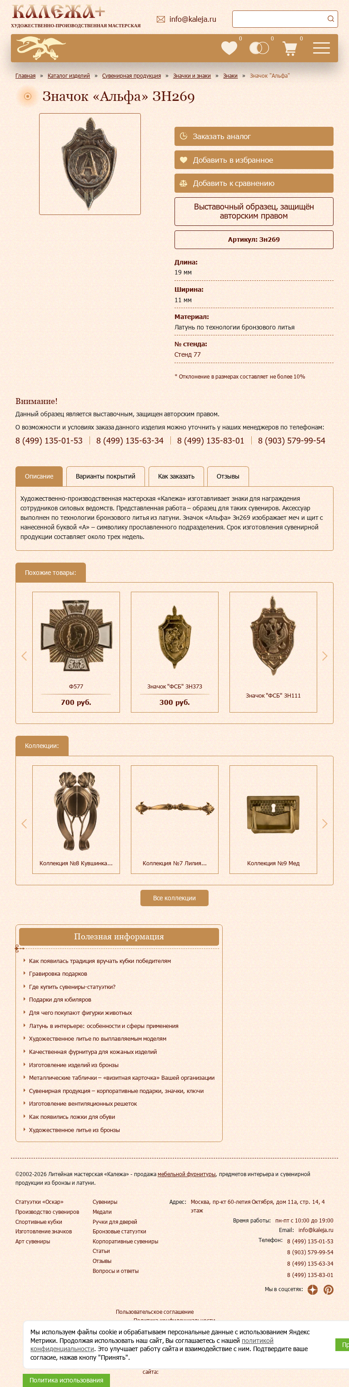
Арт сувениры (32, 1241)
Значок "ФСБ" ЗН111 (273, 695)
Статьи (101, 1250)
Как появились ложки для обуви (72, 1116)
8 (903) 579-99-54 (310, 1252)
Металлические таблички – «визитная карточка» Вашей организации (121, 1077)
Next (325, 655)
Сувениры (105, 1201)
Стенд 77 (187, 354)
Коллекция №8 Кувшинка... (76, 863)
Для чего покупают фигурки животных (80, 1012)
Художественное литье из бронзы (74, 1129)
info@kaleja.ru (316, 1230)
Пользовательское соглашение (155, 1311)
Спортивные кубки (38, 1221)
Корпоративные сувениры (125, 1241)
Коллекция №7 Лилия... (174, 863)
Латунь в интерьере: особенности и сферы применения (104, 1025)
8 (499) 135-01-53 (310, 1241)
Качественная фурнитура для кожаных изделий (93, 1051)
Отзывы (102, 1260)
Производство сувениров (47, 1211)
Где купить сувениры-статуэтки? (72, 986)
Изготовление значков (43, 1231)
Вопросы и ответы (116, 1270)
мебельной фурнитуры (186, 1174)
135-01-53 (49, 440)
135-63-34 (130, 440)
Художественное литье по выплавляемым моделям (97, 1038)
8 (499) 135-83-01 (310, 1275)
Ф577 (76, 686)
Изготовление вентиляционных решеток (83, 1103)
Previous (24, 655)
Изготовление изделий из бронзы (74, 1064)
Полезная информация (119, 936)
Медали (102, 1211)
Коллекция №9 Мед (273, 863)
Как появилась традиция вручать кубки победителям (100, 960)
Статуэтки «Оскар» (39, 1201)
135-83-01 (210, 440)
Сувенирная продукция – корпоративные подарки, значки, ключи (116, 1090)
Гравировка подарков (58, 973)
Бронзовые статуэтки (119, 1231)
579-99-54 (291, 440)
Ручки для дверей (115, 1221)
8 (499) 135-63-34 (310, 1263)
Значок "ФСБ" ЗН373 (174, 686)
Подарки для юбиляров (60, 999)
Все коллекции (174, 898)
